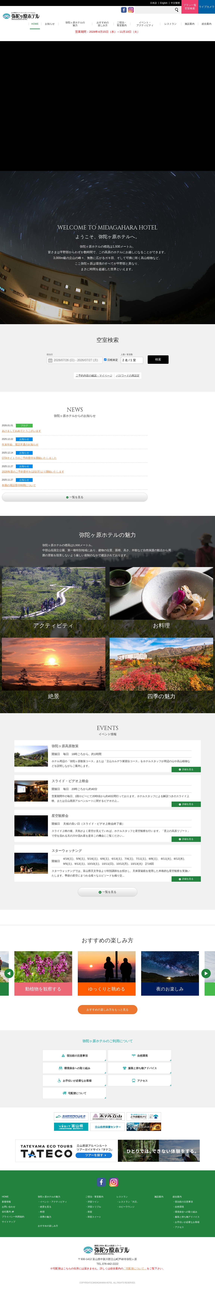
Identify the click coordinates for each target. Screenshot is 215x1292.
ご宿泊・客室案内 (122, 24)
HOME (35, 23)
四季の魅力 (45, 1217)
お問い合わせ (8, 1206)
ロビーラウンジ (126, 1206)
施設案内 (189, 23)
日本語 (153, 3)
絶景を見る (45, 1206)
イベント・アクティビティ (144, 24)
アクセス (179, 1227)
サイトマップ (8, 1221)
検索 (158, 359)
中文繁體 (175, 3)
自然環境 (179, 1206)
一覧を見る (74, 497)
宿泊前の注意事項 (184, 1201)
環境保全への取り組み (186, 1212)
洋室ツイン (93, 1201)
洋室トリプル (94, 1206)
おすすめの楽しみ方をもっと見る (107, 1009)
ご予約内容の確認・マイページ (94, 375)
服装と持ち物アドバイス (187, 1217)
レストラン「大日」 (129, 1201)
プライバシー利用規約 (13, 1216)
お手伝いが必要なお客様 (187, 1222)
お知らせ (50, 23)
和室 (90, 1212)
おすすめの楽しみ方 (103, 24)
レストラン (170, 23)
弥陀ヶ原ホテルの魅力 (75, 24)
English (163, 3)
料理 (42, 1212)
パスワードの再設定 (127, 375)
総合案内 (206, 23)
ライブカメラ (206, 6)
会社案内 (8, 1211)
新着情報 (6, 1201)
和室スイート (94, 1217)
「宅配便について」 (135, 1268)
